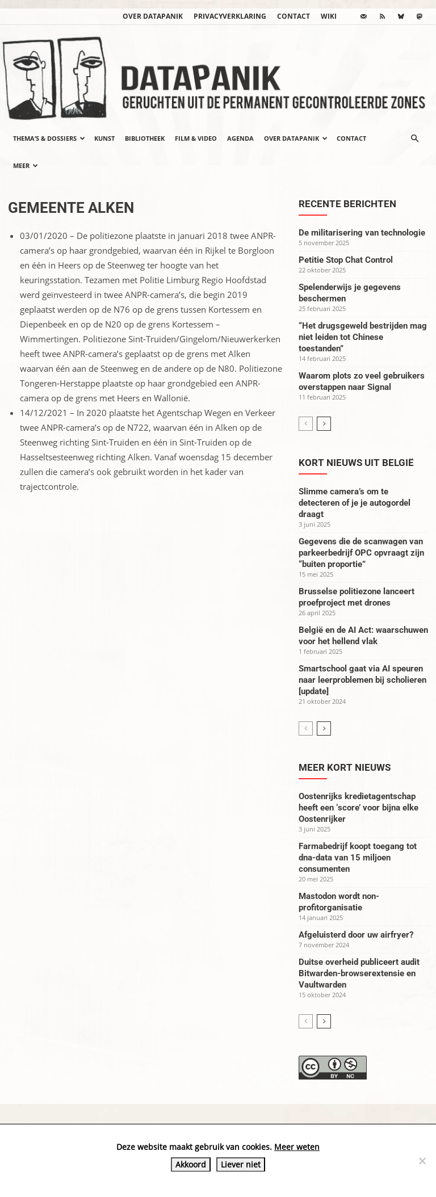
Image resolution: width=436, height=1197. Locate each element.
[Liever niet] (421, 1160)
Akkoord (190, 1164)
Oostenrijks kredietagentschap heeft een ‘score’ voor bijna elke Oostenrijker (358, 807)
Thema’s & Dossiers (49, 138)
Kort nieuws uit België (356, 462)
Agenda (240, 138)
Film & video (196, 138)
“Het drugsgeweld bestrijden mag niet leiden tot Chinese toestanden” (363, 337)
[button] (414, 138)
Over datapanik (153, 16)
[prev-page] (306, 424)
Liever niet (241, 1164)
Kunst (104, 138)
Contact (293, 16)
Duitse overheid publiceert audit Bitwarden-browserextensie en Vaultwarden (359, 973)
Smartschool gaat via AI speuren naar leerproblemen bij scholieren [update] (362, 679)
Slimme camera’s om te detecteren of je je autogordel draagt (354, 502)
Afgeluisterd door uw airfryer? (356, 935)
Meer (25, 165)
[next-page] (324, 424)
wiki (329, 16)
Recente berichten (347, 203)
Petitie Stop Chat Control (346, 260)
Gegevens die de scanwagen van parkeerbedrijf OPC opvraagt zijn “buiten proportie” (361, 552)
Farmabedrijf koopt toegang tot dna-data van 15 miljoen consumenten (358, 857)
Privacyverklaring (230, 16)
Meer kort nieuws (345, 767)
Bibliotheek (145, 138)
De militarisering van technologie (362, 233)
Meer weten (297, 1146)
